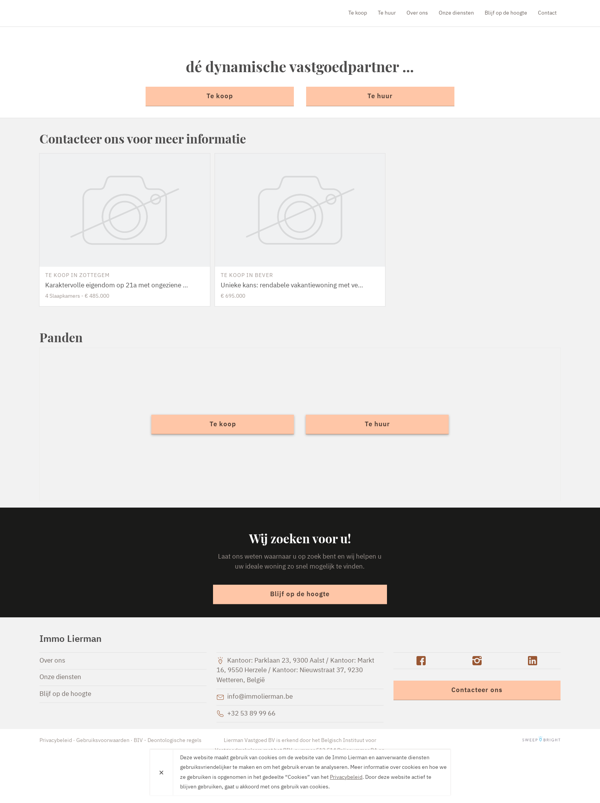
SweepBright (541, 740)
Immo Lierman (83, 13)
